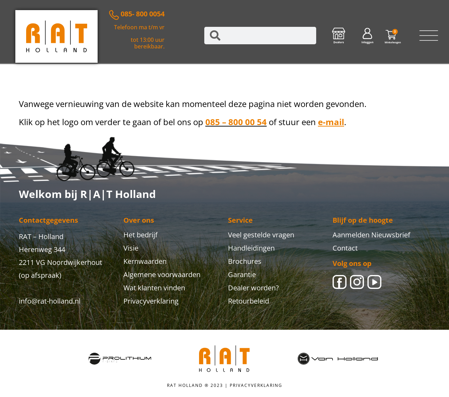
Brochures (244, 261)
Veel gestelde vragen (261, 234)
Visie (130, 248)
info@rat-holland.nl (50, 301)
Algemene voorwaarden (161, 274)
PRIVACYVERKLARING (256, 385)
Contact (345, 248)
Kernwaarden (145, 261)
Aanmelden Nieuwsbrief (371, 234)
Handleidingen (251, 248)
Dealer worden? (253, 287)
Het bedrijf (140, 234)
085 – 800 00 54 (236, 122)
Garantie (242, 274)
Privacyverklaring (150, 301)
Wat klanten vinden (154, 287)
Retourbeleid (248, 301)
